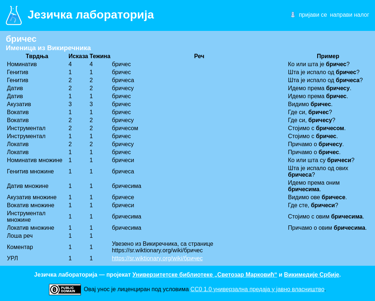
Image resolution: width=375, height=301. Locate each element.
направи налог (349, 15)
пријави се (313, 15)
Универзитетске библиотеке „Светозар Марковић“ (205, 275)
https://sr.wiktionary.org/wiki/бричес (157, 258)
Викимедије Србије (311, 275)
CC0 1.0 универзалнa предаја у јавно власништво (258, 289)
